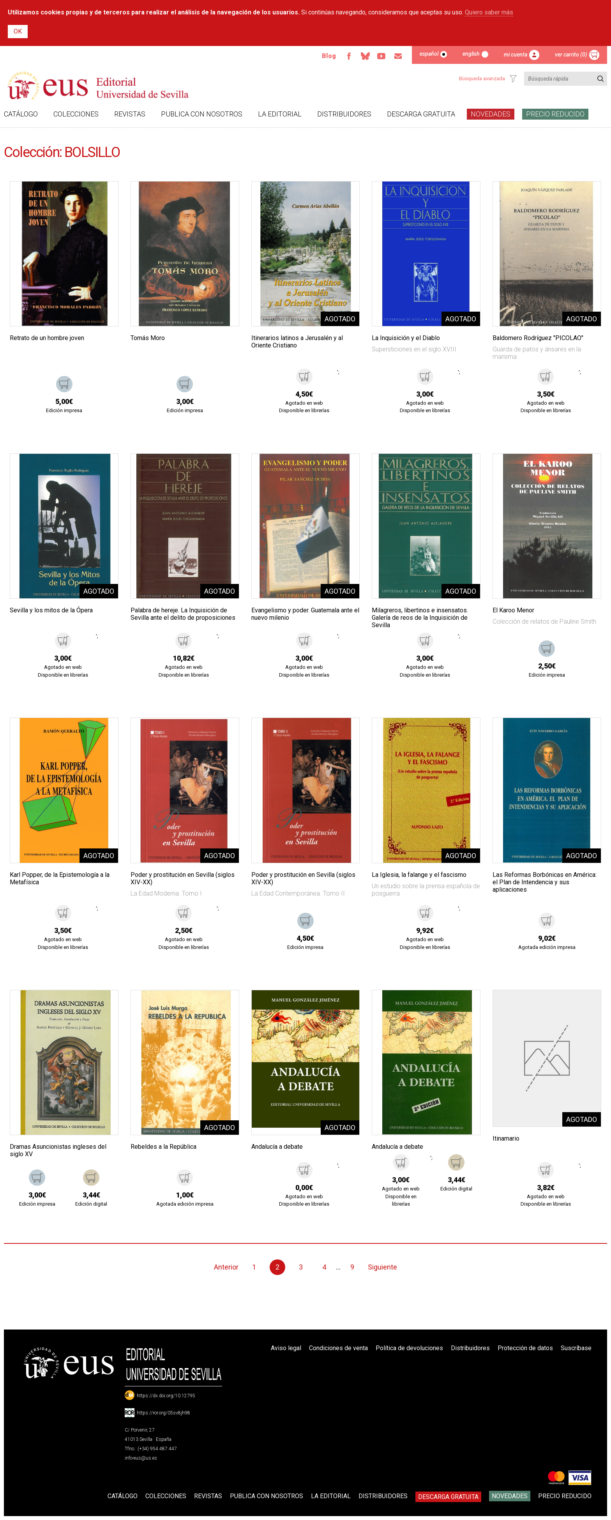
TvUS (381, 56)
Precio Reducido (555, 114)
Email (398, 56)
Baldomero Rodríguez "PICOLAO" (538, 338)
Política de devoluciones (409, 1348)
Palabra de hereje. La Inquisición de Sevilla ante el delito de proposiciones (183, 614)
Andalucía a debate (277, 1146)
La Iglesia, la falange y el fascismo (419, 874)
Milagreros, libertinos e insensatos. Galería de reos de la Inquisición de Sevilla (420, 618)
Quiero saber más (489, 12)
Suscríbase (576, 1348)
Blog (329, 56)
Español (429, 54)
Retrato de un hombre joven (47, 338)
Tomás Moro (148, 338)
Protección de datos (525, 1348)
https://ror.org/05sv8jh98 (163, 1413)
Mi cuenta (515, 54)
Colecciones (76, 114)
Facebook (349, 56)
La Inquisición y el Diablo (406, 338)
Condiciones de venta (338, 1348)
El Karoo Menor (513, 610)
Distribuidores (344, 114)
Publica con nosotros (201, 114)
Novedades (490, 114)
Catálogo (21, 114)
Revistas (129, 114)
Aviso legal (286, 1348)
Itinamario (506, 1138)
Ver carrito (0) (571, 54)
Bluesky (365, 56)
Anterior (226, 1267)
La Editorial (280, 114)
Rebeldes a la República (163, 1146)
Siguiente (382, 1267)
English (471, 54)
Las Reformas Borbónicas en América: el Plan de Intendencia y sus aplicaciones (545, 882)
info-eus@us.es (141, 1458)
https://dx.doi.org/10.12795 (166, 1395)
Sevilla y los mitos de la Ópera (51, 610)
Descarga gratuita (421, 114)
